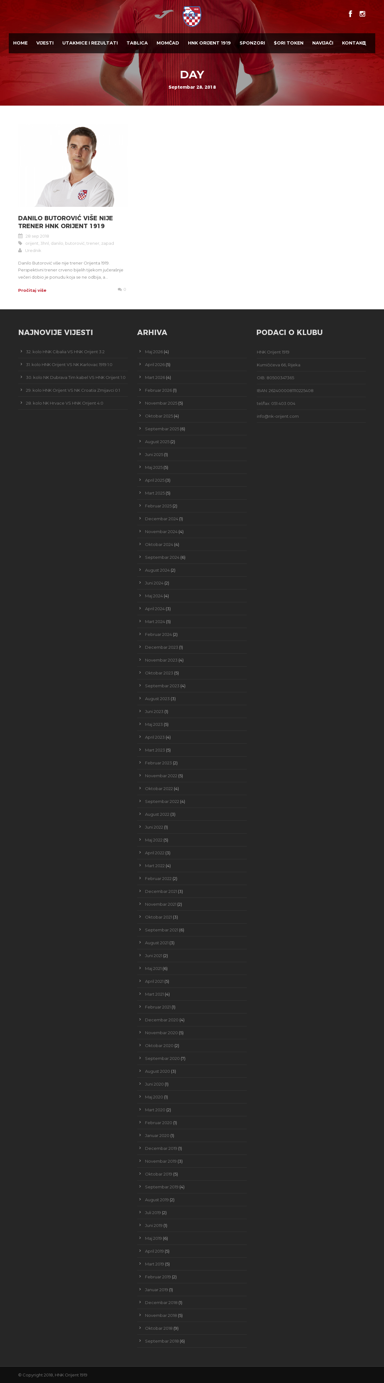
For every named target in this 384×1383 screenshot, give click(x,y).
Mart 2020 (155, 1109)
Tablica (137, 43)
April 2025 (154, 480)
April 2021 (154, 981)
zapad (107, 243)
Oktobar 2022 (159, 788)
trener (92, 243)
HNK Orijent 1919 (209, 43)
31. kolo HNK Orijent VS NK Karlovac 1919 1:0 (69, 364)
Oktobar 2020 (159, 1045)
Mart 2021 (154, 994)
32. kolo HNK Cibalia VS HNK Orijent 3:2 (65, 351)
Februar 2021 (158, 1006)
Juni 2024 (154, 582)
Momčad (168, 43)
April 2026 (155, 364)
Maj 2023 (154, 724)
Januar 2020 (157, 1135)
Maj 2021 (153, 968)
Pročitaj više (32, 290)
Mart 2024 (155, 621)
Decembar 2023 (161, 647)
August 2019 (157, 1199)
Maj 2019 (153, 1238)
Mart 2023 (155, 749)
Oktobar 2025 (159, 415)
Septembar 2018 (162, 1341)
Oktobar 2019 (158, 1173)
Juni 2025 (154, 454)
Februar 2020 (158, 1122)
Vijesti (45, 43)
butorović (75, 243)
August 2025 (157, 441)
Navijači (322, 43)
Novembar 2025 (161, 403)
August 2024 (157, 570)
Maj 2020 (154, 1096)
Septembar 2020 (162, 1058)
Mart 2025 (155, 492)
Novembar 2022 (161, 775)
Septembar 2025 (162, 428)
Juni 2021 (153, 955)
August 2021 (157, 942)
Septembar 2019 (162, 1186)
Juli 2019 (153, 1212)
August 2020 (157, 1071)
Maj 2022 (154, 839)
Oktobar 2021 (158, 916)
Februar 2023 (158, 762)
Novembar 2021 (160, 904)
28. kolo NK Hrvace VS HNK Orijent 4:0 (64, 403)
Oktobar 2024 (159, 544)
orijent (32, 243)
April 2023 (155, 737)
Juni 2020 (154, 1084)
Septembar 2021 (161, 929)
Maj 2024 (154, 595)
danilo (57, 243)
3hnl (44, 243)
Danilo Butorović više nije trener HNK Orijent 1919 (65, 222)
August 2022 (157, 814)
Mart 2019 (154, 1263)
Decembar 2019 (161, 1148)
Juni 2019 (154, 1225)
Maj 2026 (154, 351)
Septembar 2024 (162, 557)
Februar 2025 (158, 505)
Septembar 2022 (162, 801)
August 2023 (157, 698)
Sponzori (252, 43)
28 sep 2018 (37, 235)
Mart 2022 (155, 865)
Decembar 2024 (161, 518)
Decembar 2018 (161, 1302)
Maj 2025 (154, 467)
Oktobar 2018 (159, 1328)
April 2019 (154, 1251)
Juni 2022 (154, 827)
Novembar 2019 (161, 1161)
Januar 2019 (156, 1289)
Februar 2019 (158, 1276)
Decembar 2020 (162, 1019)
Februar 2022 (158, 878)
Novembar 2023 (161, 660)
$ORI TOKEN (289, 43)
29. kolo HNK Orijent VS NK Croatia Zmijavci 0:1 (73, 390)
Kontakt (354, 43)
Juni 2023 (154, 711)
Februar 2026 (158, 390)
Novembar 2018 (161, 1315)
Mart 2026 (155, 377)
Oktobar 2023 (159, 672)
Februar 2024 (158, 634)
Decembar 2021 (161, 891)
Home (20, 43)
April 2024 (155, 608)
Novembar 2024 (161, 531)
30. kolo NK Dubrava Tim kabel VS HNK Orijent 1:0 (76, 377)
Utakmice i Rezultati (90, 43)
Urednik (33, 250)
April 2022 (154, 852)
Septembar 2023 (162, 685)
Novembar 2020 (161, 1032)
